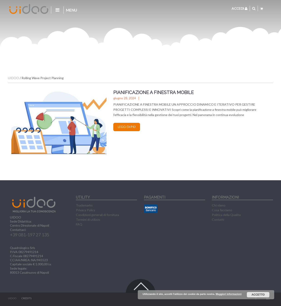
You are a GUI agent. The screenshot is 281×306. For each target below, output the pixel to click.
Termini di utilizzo (88, 219)
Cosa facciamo (222, 210)
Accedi (239, 8)
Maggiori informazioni (229, 294)
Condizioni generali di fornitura (97, 215)
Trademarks (84, 205)
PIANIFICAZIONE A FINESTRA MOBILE (153, 92)
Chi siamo (218, 205)
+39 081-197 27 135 (29, 234)
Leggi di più (127, 127)
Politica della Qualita (226, 215)
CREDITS (26, 298)
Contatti (218, 219)
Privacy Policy (85, 210)
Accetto (258, 294)
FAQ (79, 224)
